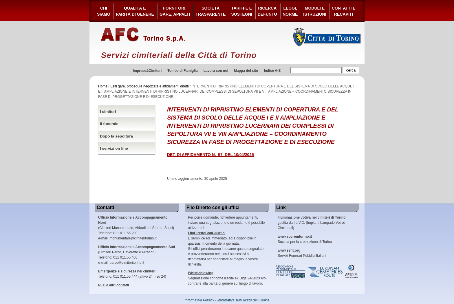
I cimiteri (108, 111)
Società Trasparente (210, 11)
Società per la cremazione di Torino (305, 239)
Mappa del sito (246, 71)
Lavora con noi (216, 71)
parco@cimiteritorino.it (126, 263)
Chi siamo (103, 11)
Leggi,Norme (290, 11)
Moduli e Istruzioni (314, 11)
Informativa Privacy (199, 300)
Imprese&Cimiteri (147, 71)
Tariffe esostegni (241, 11)
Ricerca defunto (267, 11)
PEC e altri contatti (113, 285)
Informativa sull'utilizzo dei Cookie (243, 300)
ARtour (351, 272)
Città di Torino (327, 37)
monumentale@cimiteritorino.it (132, 238)
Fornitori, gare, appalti (175, 11)
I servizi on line (114, 148)
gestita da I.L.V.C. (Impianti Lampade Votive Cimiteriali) (311, 222)
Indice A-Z (272, 71)
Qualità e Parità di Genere (135, 11)
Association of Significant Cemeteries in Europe (291, 272)
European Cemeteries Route (325, 272)
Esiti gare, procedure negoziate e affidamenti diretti (149, 86)
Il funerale (109, 124)
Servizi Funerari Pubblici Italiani (302, 253)
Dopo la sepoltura (116, 136)
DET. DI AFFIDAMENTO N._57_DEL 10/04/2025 (210, 155)
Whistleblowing (200, 273)
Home (102, 86)
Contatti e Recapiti (344, 11)
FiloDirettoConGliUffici (206, 233)
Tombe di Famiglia (182, 71)
